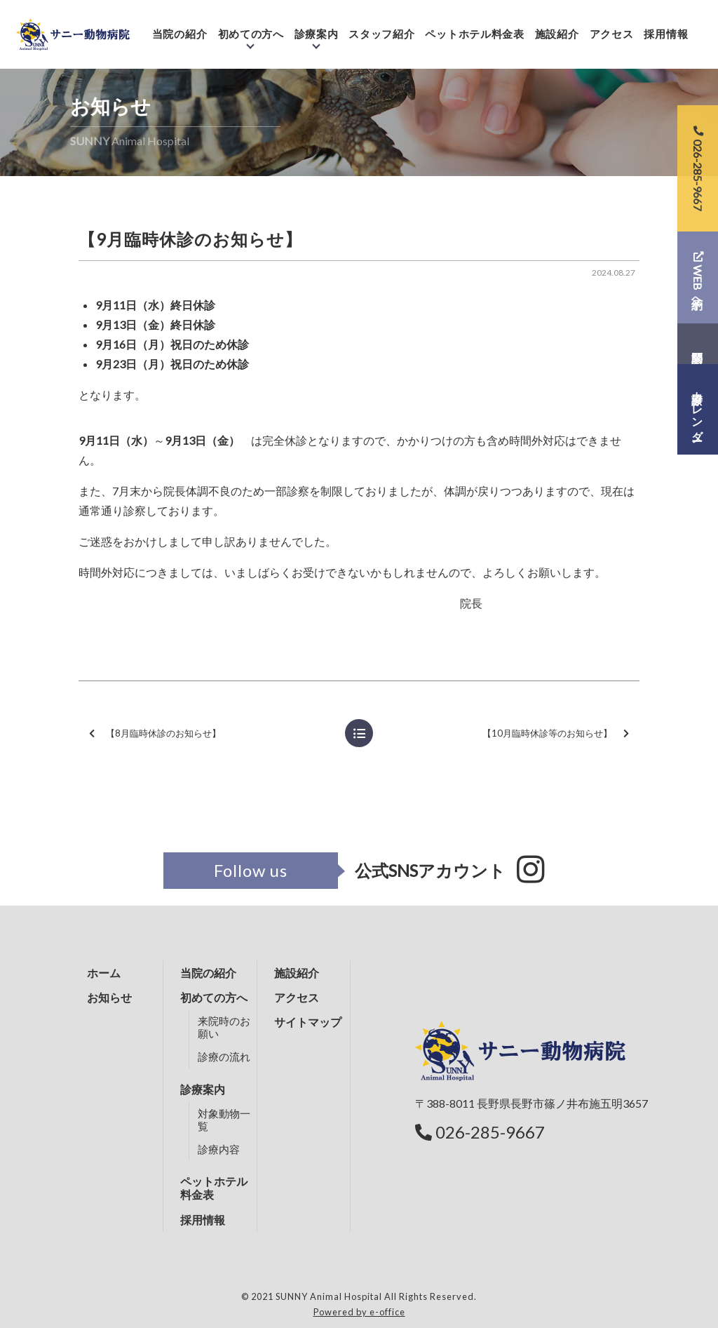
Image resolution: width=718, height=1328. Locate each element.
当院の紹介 (187, 26)
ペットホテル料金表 (482, 26)
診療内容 (219, 1149)
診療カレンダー (698, 409)
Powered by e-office (359, 1311)
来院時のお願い (224, 1027)
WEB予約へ (698, 277)
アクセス (619, 26)
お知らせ (109, 997)
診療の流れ (224, 1056)
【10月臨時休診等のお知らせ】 (555, 733)
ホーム (104, 972)
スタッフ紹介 (390, 26)
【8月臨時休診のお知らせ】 (155, 733)
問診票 (697, 343)
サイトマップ (307, 1021)
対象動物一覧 (224, 1119)
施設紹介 (565, 26)
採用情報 (674, 26)
